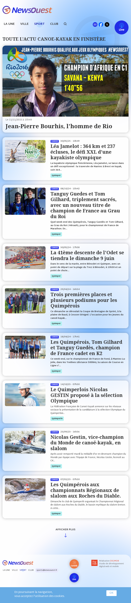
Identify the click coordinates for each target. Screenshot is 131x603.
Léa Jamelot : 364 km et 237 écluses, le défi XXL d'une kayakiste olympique (82, 152)
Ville (24, 24)
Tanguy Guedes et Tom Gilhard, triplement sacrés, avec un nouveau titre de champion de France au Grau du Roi (85, 205)
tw (107, 24)
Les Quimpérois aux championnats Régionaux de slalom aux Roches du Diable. (85, 490)
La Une (9, 24)
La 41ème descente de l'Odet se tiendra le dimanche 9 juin (87, 255)
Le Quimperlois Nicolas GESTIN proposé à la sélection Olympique (86, 395)
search (67, 24)
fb (101, 24)
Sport (39, 24)
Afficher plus (65, 529)
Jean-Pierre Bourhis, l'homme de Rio (59, 126)
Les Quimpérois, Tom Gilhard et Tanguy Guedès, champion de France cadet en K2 (86, 347)
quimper (56, 175)
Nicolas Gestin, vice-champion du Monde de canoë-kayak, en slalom (87, 443)
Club (54, 24)
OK (111, 593)
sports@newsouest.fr (47, 570)
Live (118, 24)
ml (95, 24)
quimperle (57, 419)
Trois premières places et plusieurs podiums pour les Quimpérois (83, 300)
